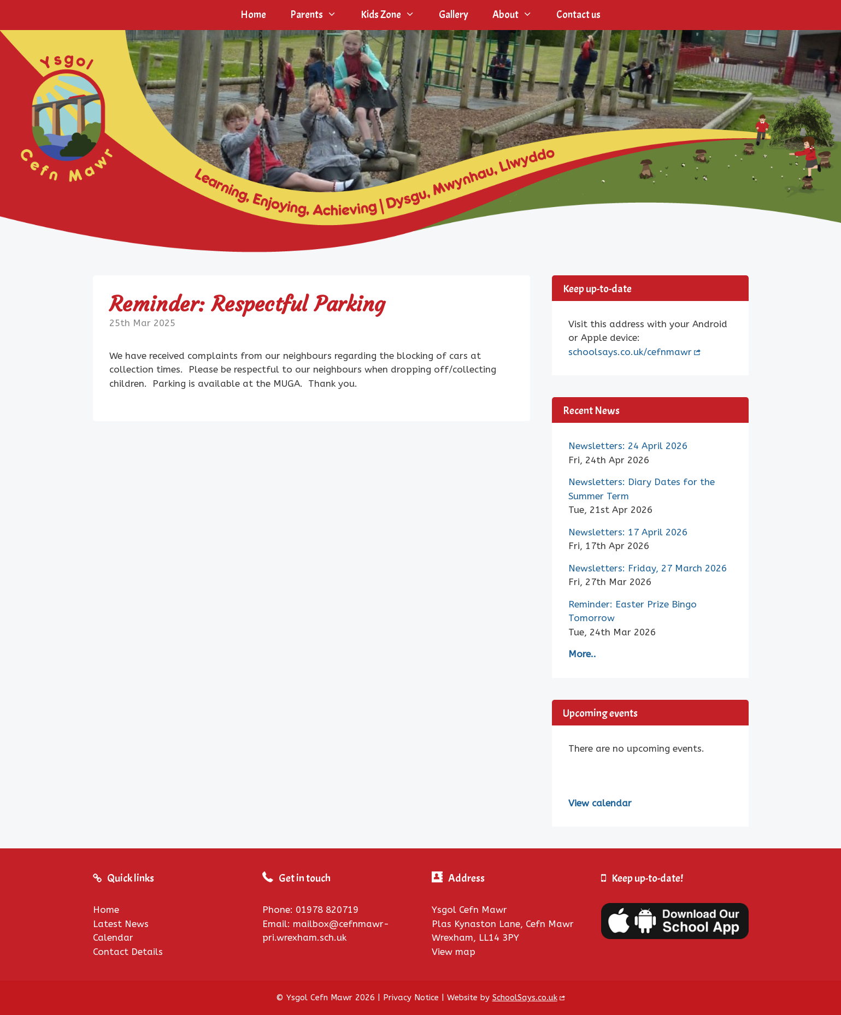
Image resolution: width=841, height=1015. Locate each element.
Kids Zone (394, 15)
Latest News (121, 923)
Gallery (453, 14)
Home (253, 14)
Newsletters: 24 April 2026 (627, 445)
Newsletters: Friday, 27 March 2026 (647, 568)
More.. (582, 653)
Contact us (578, 14)
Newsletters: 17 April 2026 (627, 532)
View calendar (600, 803)
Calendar (113, 937)
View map (453, 951)
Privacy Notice (411, 997)
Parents (319, 15)
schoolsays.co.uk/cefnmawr (630, 351)
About (518, 15)
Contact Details (128, 951)
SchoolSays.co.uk (524, 997)
